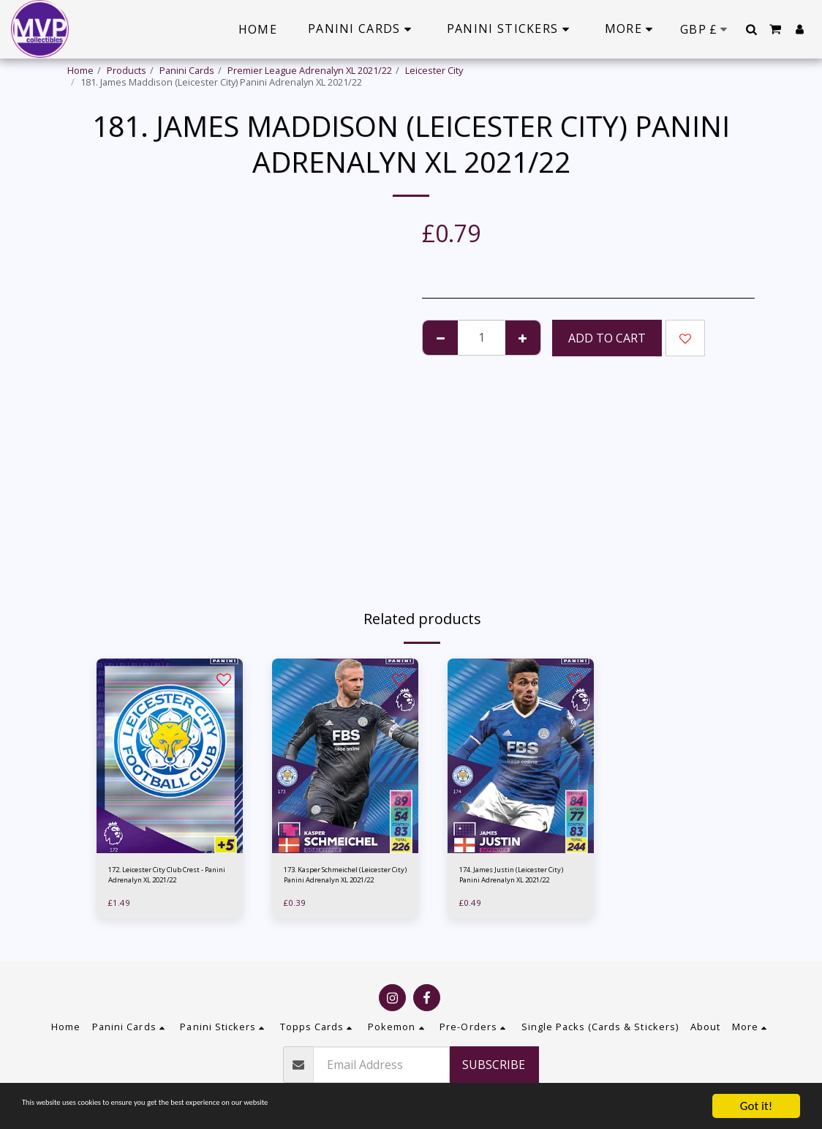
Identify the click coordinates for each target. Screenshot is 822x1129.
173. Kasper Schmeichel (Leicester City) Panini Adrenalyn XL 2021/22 (335, 879)
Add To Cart (607, 338)
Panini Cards (186, 70)
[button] (751, 29)
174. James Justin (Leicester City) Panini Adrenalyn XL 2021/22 (518, 879)
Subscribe (493, 1065)
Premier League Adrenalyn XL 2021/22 (309, 70)
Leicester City (434, 70)
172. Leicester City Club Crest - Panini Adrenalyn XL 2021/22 (166, 879)
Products (126, 70)
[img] (170, 756)
